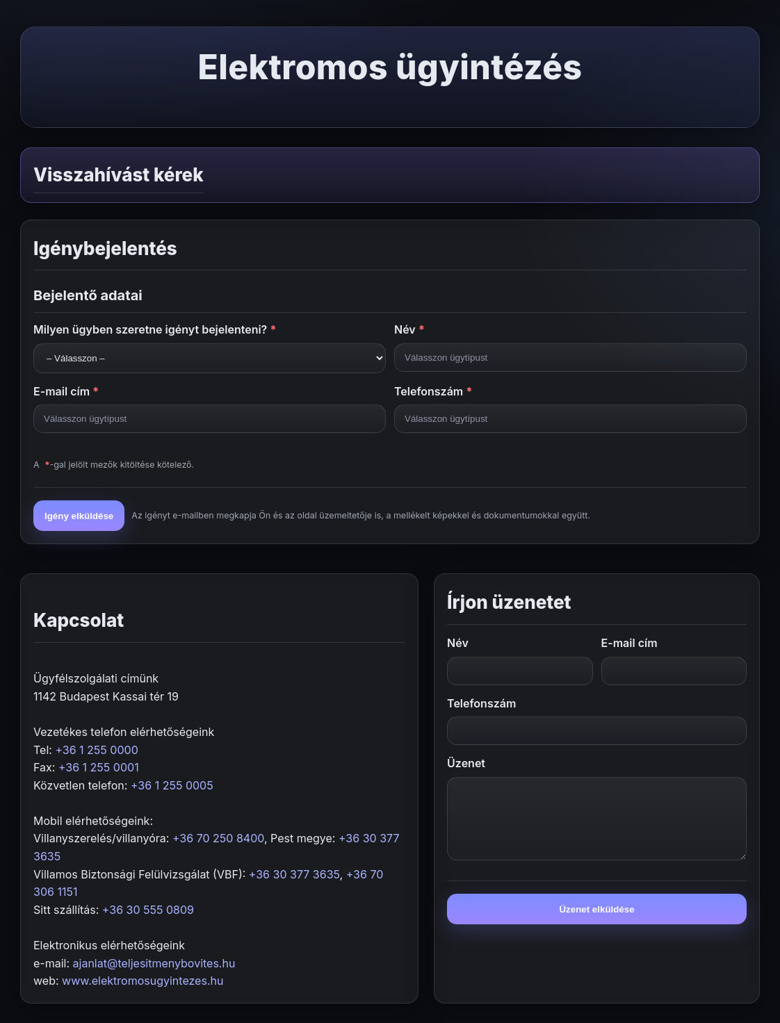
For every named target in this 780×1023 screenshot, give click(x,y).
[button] (390, 175)
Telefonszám (433, 391)
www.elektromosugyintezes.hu (142, 981)
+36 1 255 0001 (98, 767)
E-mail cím (66, 391)
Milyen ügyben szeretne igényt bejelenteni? (155, 329)
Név (409, 329)
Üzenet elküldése (596, 909)
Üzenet (466, 763)
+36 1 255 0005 (172, 785)
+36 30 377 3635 (294, 874)
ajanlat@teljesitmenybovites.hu (154, 963)
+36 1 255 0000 (96, 750)
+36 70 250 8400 (218, 838)
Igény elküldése (78, 516)
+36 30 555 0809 (148, 910)
